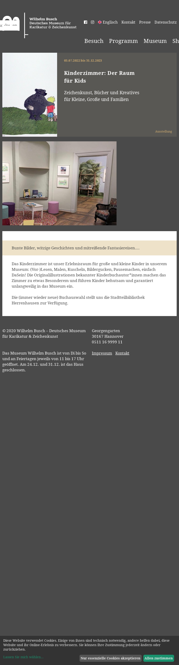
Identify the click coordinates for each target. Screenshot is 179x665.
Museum (155, 41)
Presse (145, 22)
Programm (123, 41)
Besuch (93, 41)
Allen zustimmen (159, 658)
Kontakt (128, 22)
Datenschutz (166, 22)
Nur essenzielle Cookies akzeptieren (110, 658)
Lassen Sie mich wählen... (23, 657)
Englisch (110, 22)
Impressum (102, 353)
